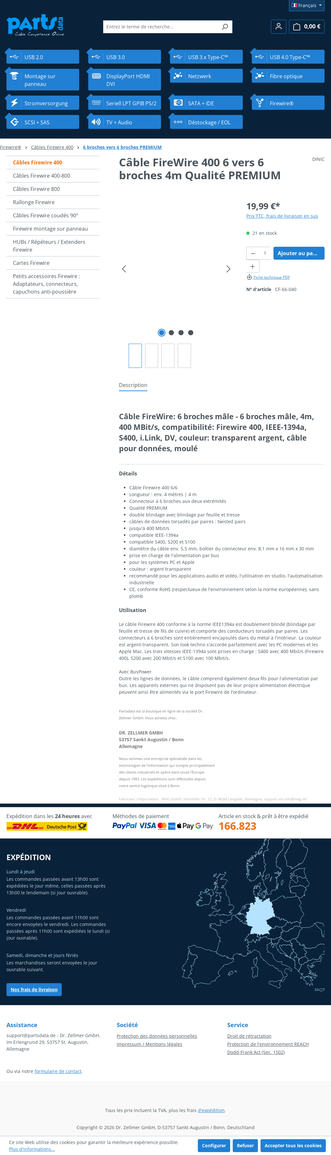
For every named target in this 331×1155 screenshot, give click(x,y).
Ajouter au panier (300, 253)
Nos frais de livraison (34, 989)
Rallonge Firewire (34, 202)
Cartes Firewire (31, 262)
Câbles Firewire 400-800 (41, 175)
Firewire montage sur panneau (50, 228)
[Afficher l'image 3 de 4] (181, 332)
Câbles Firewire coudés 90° (45, 215)
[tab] (133, 385)
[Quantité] (265, 253)
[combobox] (160, 26)
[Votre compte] (278, 27)
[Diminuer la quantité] (253, 253)
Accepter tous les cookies (293, 1145)
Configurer (214, 1145)
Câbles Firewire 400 (37, 162)
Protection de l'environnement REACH (268, 1044)
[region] (176, 284)
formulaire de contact (58, 1071)
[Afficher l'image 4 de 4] (190, 332)
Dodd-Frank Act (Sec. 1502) (256, 1052)
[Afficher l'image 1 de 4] (161, 332)
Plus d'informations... (32, 1149)
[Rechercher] (224, 26)
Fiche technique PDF (268, 277)
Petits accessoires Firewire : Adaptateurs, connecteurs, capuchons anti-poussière (46, 284)
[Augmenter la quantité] (253, 266)
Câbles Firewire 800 (36, 188)
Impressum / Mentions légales (149, 1044)
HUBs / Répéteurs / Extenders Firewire (49, 245)
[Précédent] (124, 268)
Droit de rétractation (249, 1036)
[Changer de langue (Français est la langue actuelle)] (307, 5)
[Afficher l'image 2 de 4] (171, 332)
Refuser (245, 1145)
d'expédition (211, 1110)
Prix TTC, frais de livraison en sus (282, 216)
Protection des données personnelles (157, 1036)
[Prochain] (228, 268)
